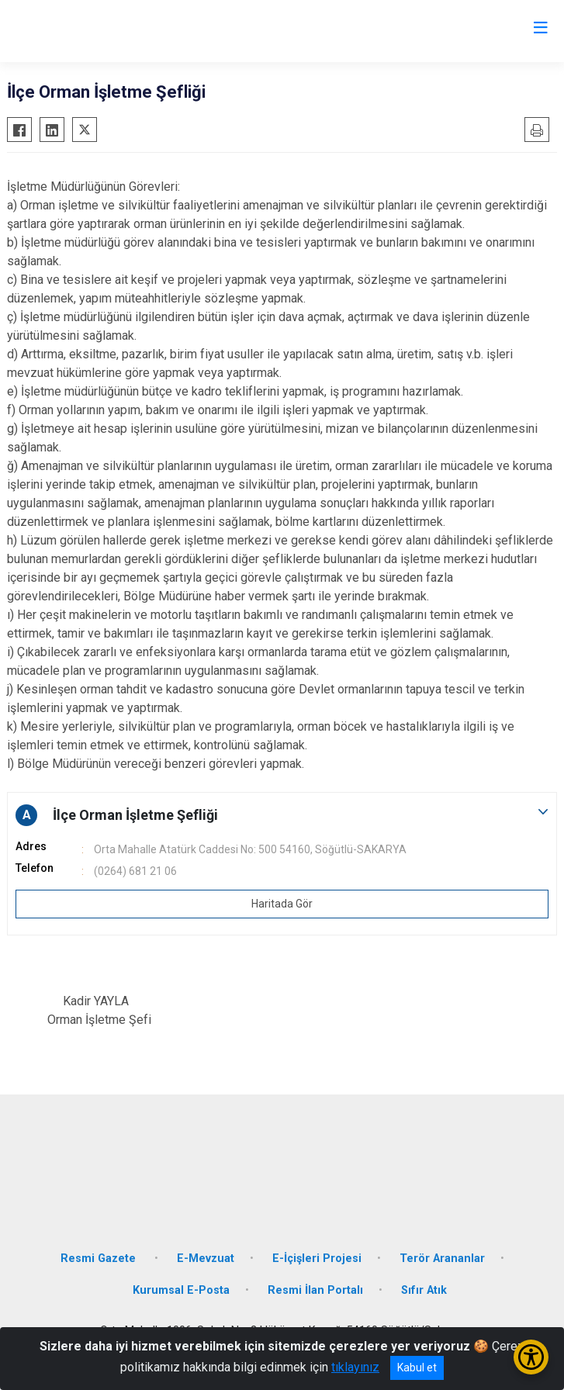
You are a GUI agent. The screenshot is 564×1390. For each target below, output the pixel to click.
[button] (282, 815)
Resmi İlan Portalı (315, 1290)
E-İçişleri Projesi (317, 1258)
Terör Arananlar (442, 1258)
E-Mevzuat (205, 1258)
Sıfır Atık (424, 1290)
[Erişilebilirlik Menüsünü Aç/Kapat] (531, 1357)
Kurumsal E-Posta (181, 1290)
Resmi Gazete (100, 1258)
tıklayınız (355, 1367)
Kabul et (417, 1367)
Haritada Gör (282, 903)
